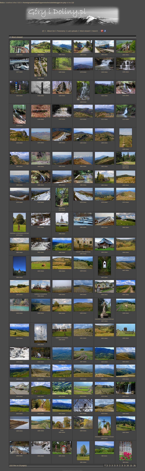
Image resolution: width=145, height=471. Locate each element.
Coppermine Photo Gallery (75, 470)
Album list (51, 31)
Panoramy (61, 31)
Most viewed (85, 31)
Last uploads (73, 31)
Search (95, 31)
